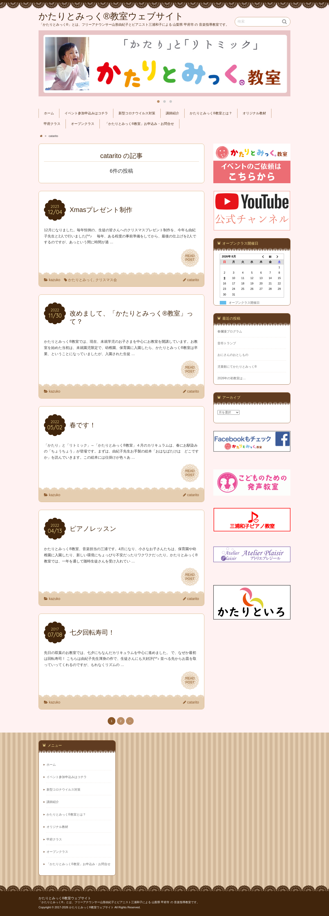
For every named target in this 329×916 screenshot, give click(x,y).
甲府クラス (52, 124)
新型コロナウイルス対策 (136, 113)
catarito (193, 280)
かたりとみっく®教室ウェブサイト (65, 898)
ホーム (49, 113)
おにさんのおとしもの (232, 355)
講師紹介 (172, 113)
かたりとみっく (80, 280)
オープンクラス (82, 124)
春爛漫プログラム (229, 331)
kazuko (54, 280)
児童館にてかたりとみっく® (237, 366)
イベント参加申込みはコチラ (86, 113)
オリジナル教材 (254, 113)
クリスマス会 (106, 280)
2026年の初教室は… (231, 378)
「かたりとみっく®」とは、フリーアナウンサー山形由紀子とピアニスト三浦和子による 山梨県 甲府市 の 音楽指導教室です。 (119, 902)
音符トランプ (226, 343)
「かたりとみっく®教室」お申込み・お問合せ (139, 124)
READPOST (190, 258)
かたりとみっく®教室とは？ (211, 113)
